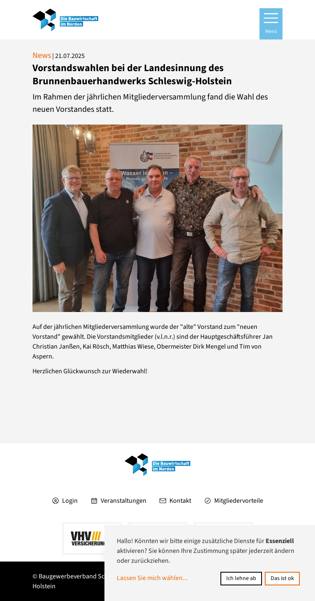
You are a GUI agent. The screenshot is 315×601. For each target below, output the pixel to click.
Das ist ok (282, 578)
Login (65, 500)
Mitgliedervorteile (233, 500)
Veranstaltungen (118, 500)
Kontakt (175, 500)
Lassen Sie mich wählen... (152, 578)
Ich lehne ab (241, 578)
